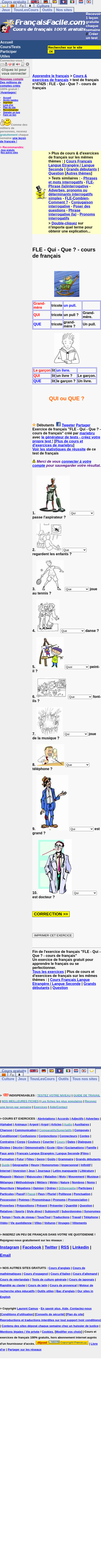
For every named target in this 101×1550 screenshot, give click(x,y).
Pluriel (51, 1194)
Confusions (28, 1136)
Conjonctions (48, 1136)
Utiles (5, 56)
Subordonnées (71, 1211)
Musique (93, 1176)
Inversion (19, 1170)
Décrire (18, 1147)
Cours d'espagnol (36, 1273)
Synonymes (92, 1211)
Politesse (65, 1194)
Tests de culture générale (49, 1279)
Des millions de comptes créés (11, 82)
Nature (64, 1182)
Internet (5, 1170)
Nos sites (64, 10)
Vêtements (79, 1223)
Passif (20, 1194)
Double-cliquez (64, 223)
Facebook (32, 1247)
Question (56, 173)
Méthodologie (25, 1182)
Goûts (51, 1159)
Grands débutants (81, 169)
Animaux (21, 1124)
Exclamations (74, 1147)
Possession (8, 1199)
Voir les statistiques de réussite (59, 449)
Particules (7, 1194)
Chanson (6, 1130)
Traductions (61, 1217)
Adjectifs (77, 1118)
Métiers (42, 1182)
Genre (40, 1159)
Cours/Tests (10, 47)
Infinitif (86, 1165)
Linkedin (80, 1247)
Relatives (6, 1211)
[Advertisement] (67, 116)
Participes (85, 1188)
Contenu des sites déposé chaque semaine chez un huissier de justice (50, 1326)
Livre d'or (8, 105)
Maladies (51, 1176)
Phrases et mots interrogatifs (72, 180)
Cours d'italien (60, 1273)
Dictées (5, 1147)
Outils (47, 10)
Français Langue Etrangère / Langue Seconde (47, 1153)
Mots (62, 1176)
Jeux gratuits (7, 150)
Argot (45, 1124)
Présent (42, 1205)
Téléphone (91, 1217)
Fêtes (30, 1159)
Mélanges (6, 1182)
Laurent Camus (27, 1308)
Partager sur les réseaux (24, 1349)
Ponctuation (82, 1194)
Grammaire (65, 1159)
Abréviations (46, 1118)
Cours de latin (37, 1285)
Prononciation (77, 1199)
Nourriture (7, 1188)
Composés (81, 1130)
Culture (43, 6)
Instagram (9, 1247)
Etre (60, 1147)
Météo (53, 1182)
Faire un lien (9, 115)
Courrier (48, 1141)
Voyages (64, 1223)
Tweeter (68, 425)
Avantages (8, 92)
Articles (56, 1124)
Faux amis (7, 1153)
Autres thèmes (78, 173)
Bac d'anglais (65, 1291)
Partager (83, 425)
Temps (6, 1217)
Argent (34, 1124)
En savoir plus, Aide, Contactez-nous (66, 1308)
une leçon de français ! (13, 139)
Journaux (44, 1170)
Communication (26, 1130)
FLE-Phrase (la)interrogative (71, 184)
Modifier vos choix (68, 1331)
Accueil (6, 42)
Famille (92, 1147)
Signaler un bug (11, 112)
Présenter (56, 1205)
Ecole (51, 1147)
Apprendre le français (50, 76)
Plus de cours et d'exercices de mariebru (57, 443)
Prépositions (25, 1205)
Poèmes (24, 1199)
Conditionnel (9, 1136)
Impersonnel (69, 1165)
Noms (91, 1182)
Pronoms (59, 1199)
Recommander (11, 110)
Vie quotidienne (21, 1223)
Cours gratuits (14, 1071)
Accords (63, 1118)
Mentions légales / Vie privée (19, 1331)
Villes (38, 1223)
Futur (20, 1159)
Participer (8, 51)
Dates (71, 1141)
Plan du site (9, 107)
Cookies (47, 1331)
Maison (19, 1176)
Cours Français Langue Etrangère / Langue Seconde (71, 165)
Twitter (51, 1247)
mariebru (87, 433)
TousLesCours (26, 10)
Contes (84, 1136)
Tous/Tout (44, 1217)
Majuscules (34, 1176)
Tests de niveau (24, 1217)
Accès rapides (10, 100)
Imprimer (8, 102)
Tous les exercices (48, 972)
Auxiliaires (81, 1124)
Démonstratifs (35, 1147)
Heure (35, 1165)
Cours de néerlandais (14, 1279)
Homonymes (50, 1165)
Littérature (87, 1170)
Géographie (20, 1165)
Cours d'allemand (85, 1273)
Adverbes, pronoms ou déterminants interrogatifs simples (70, 194)
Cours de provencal (63, 1285)
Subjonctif (52, 1211)
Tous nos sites (84, 1079)
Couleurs (34, 1141)
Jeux (6, 10)
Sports (19, 1211)
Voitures (50, 1223)
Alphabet (6, 1124)
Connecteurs (68, 1136)
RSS (65, 1247)
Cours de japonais (81, 1279)
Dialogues (84, 1141)
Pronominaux (41, 1199)
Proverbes (7, 1205)
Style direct (34, 1211)
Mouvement (76, 1176)
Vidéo (4, 1223)
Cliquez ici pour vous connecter (14, 71)
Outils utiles (45, 1291)
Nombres (78, 1182)
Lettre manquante (65, 1170)
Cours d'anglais (59, 1268)
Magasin (6, 1176)
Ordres (51, 1188)
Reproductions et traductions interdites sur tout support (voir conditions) (50, 1320)
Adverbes (92, 1118)
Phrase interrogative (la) (64, 212)
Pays (41, 1194)
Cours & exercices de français (59, 78)
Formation (7, 1159)
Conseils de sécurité (50, 1314)
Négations (23, 1188)
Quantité (71, 1205)
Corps (21, 1141)
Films (85, 1153)
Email (5, 1255)
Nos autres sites (9, 152)
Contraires (7, 1141)
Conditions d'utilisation (17, 1314)
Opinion (38, 1188)
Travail (76, 1217)
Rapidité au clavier (13, 1285)
